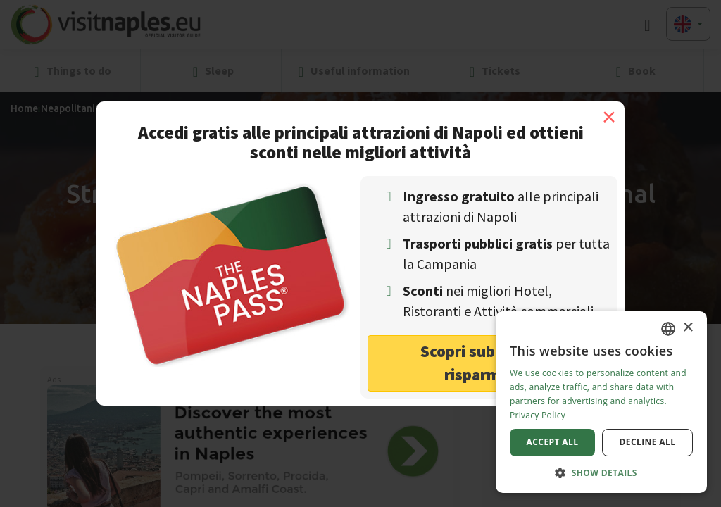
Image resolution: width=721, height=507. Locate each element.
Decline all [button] (648, 442)
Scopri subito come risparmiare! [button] (489, 362)
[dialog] (601, 402)
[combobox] (668, 329)
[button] (601, 472)
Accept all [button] (553, 442)
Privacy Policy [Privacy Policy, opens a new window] (537, 415)
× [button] (687, 328)
